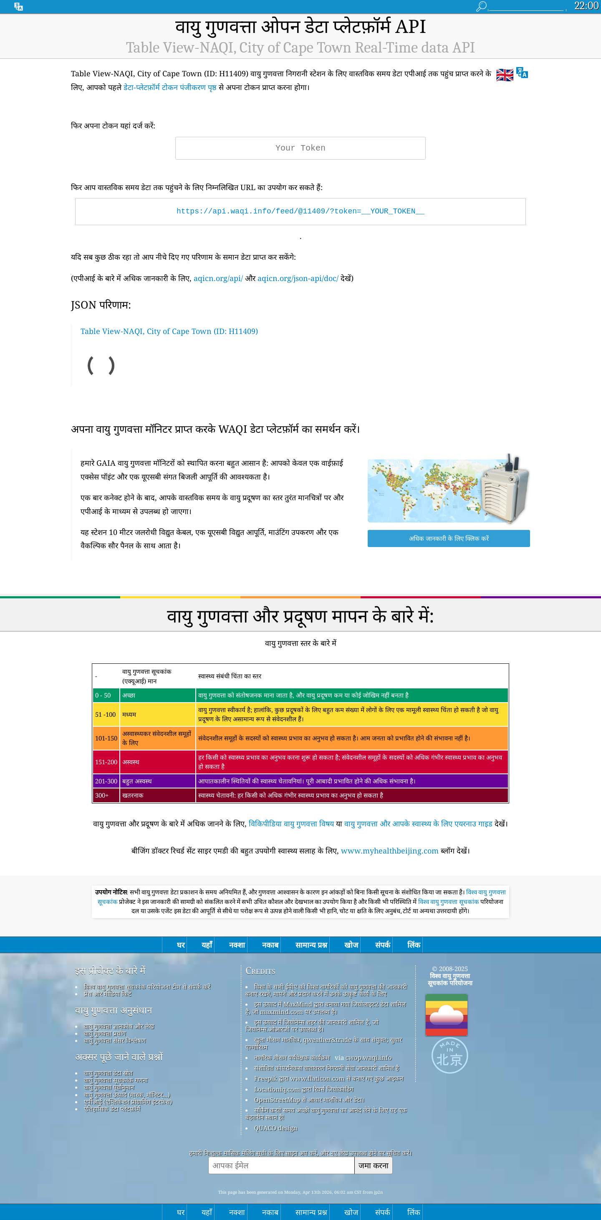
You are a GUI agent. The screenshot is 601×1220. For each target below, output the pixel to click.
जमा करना (374, 1165)
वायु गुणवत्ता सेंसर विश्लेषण (115, 1040)
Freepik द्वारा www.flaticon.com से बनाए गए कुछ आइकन (328, 1078)
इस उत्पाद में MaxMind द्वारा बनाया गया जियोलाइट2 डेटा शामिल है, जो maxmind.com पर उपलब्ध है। (325, 1007)
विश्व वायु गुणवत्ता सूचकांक (449, 902)
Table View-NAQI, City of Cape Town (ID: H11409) (169, 331)
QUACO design (276, 1128)
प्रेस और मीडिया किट (107, 993)
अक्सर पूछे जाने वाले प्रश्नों (119, 1057)
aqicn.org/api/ (218, 278)
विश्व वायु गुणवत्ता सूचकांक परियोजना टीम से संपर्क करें (147, 986)
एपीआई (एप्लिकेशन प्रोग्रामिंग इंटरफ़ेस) (128, 1101)
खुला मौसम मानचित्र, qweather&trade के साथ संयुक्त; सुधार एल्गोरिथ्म (323, 1043)
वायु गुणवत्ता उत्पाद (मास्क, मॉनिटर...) (127, 1094)
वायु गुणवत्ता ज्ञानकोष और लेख (119, 1026)
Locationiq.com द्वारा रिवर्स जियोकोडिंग (303, 1089)
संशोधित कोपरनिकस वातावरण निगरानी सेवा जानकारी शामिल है (326, 1068)
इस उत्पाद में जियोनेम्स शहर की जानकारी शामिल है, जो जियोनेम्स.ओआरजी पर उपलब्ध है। (312, 1025)
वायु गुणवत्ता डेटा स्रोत (108, 1073)
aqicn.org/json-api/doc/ (298, 278)
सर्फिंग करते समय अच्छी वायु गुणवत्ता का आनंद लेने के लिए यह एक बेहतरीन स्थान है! (326, 1113)
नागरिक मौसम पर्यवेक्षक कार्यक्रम (292, 1057)
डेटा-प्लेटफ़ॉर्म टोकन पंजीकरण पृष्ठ (170, 87)
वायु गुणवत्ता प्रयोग (105, 1033)
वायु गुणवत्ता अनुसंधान (113, 1010)
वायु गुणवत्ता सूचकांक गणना (116, 1080)
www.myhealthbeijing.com (390, 851)
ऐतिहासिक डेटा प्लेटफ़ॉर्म (112, 1109)
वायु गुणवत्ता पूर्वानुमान (109, 1087)
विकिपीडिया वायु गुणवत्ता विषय (291, 823)
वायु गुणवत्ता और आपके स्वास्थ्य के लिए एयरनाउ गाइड (418, 823)
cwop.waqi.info (369, 1057)
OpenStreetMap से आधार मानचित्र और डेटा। (309, 1099)
